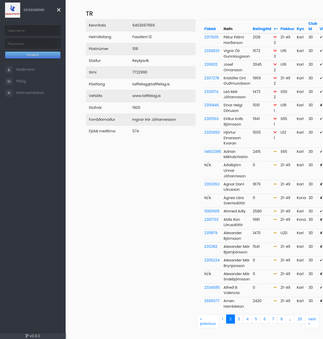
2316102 (211, 64)
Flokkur (287, 28)
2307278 (211, 78)
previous (208, 321)
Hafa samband (24, 93)
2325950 (212, 132)
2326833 (212, 50)
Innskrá (33, 55)
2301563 (211, 118)
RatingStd (262, 28)
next (312, 321)
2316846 (211, 105)
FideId (210, 28)
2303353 (212, 184)
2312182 (211, 246)
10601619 (211, 211)
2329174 (211, 91)
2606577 (212, 300)
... (290, 319)
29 (300, 319)
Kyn (300, 28)
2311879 (211, 232)
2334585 (212, 287)
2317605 (211, 37)
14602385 (212, 151)
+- (276, 28)
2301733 (211, 219)
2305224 (212, 260)
